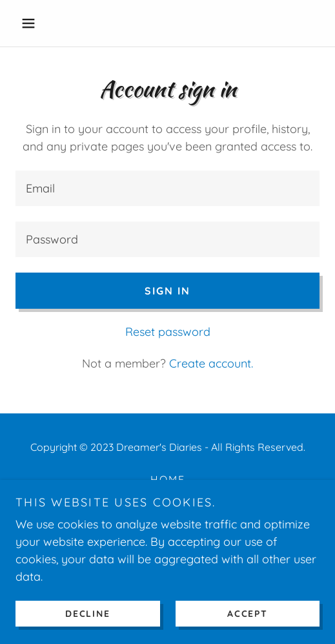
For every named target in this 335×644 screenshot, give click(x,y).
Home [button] (167, 479)
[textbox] (167, 188)
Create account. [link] (211, 363)
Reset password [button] (167, 331)
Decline (87, 613)
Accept (247, 613)
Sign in (167, 290)
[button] (38, 23)
